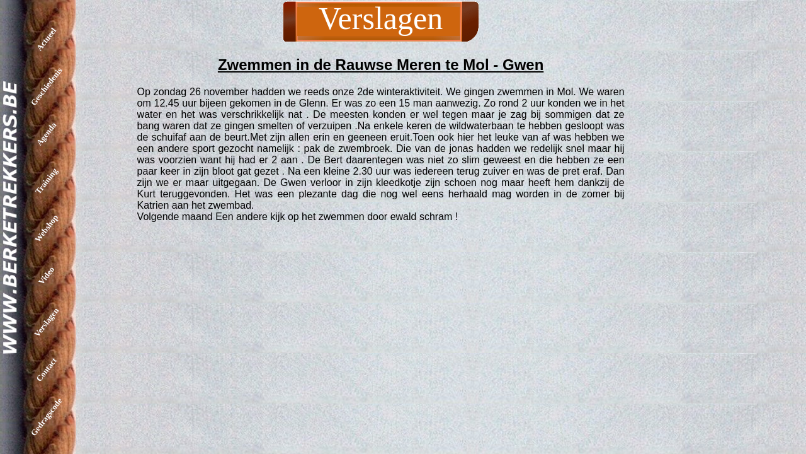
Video (46, 275)
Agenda (47, 134)
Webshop (46, 228)
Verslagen (46, 322)
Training (46, 180)
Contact (46, 369)
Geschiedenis (46, 86)
